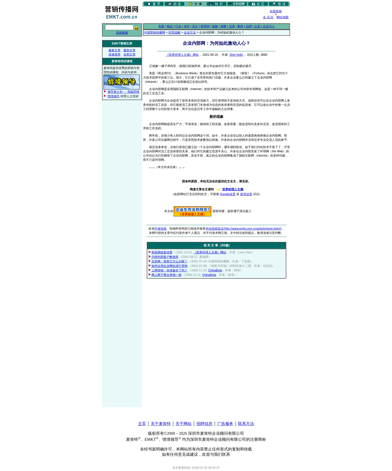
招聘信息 (204, 423)
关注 (195, 26)
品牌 (249, 26)
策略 (223, 26)
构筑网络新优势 (162, 252)
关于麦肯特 (161, 423)
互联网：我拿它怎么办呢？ (170, 261)
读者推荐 (114, 54)
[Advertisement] (201, 14)
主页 (142, 423)
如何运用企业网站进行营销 (170, 266)
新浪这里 (246, 194)
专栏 (187, 26)
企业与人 (269, 26)
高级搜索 (122, 33)
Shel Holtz (236, 55)
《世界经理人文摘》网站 (182, 55)
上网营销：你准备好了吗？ (170, 270)
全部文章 (130, 54)
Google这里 (228, 194)
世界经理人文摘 (229, 189)
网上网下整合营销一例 (167, 275)
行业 (178, 26)
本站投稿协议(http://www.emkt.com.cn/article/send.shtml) (243, 228)
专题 (161, 26)
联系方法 (246, 423)
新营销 (205, 26)
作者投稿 (160, 228)
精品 (170, 26)
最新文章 (114, 50)
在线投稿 (276, 11)
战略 (215, 26)
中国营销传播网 (154, 32)
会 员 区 (268, 17)
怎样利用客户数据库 (165, 257)
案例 (240, 26)
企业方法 (190, 32)
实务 (232, 26)
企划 (257, 26)
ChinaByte (215, 270)
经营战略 (174, 32)
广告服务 (225, 423)
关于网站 (184, 423)
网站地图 (282, 17)
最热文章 (130, 50)
